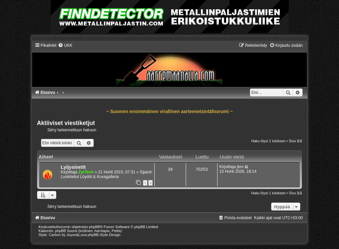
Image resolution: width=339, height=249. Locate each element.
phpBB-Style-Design (104, 235)
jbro (240, 166)
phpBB (94, 227)
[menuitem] (65, 45)
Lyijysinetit (73, 167)
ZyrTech (86, 172)
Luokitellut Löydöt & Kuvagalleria (90, 176)
